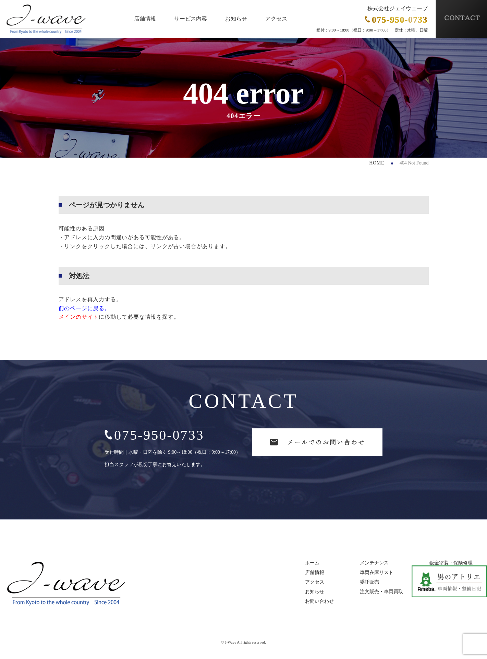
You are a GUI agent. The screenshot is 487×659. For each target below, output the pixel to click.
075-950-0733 (154, 435)
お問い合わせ (319, 601)
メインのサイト (79, 317)
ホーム (312, 563)
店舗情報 (145, 19)
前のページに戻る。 (84, 308)
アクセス (276, 19)
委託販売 (369, 582)
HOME (376, 163)
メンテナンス (374, 563)
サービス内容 (190, 19)
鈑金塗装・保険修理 (451, 563)
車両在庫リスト (376, 572)
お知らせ (236, 19)
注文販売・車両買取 (381, 591)
